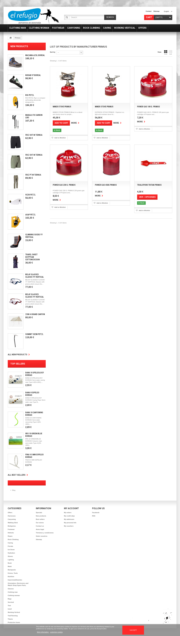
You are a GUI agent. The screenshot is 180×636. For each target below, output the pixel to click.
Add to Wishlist (60, 138)
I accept (133, 630)
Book (10, 563)
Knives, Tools (13, 573)
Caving (10, 543)
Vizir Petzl (30, 195)
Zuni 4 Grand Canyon (35, 314)
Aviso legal (40, 529)
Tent (9, 605)
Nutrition (11, 576)
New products (19, 46)
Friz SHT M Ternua (33, 135)
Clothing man (13, 592)
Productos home (14, 622)
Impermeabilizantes (15, 580)
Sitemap (39, 539)
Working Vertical (14, 612)
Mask (10, 566)
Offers (10, 512)
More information (43, 632)
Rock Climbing (13, 539)
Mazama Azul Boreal (35, 55)
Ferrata (10, 546)
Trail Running (13, 615)
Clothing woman (14, 595)
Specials (39, 512)
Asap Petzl (30, 215)
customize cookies (56, 632)
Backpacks (12, 570)
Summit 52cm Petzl (34, 334)
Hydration (11, 553)
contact (148, 11)
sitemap (156, 11)
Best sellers (40, 519)
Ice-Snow (11, 549)
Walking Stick (13, 522)
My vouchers (68, 526)
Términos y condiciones (45, 533)
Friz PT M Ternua (33, 175)
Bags (10, 599)
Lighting (11, 560)
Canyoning (12, 519)
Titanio (10, 619)
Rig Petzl (29, 95)
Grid (165, 52)
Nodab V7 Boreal (33, 75)
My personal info (70, 522)
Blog (13, 490)
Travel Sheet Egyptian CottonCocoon (32, 257)
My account (71, 508)
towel (10, 609)
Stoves (10, 556)
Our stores (40, 522)
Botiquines (12, 526)
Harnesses (12, 516)
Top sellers (17, 363)
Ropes (10, 536)
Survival (11, 602)
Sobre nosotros (41, 536)
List (170, 52)
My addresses (69, 519)
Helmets (11, 533)
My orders (67, 512)
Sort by (52, 52)
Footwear (11, 529)
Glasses (11, 589)
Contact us (40, 526)
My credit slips (69, 516)
